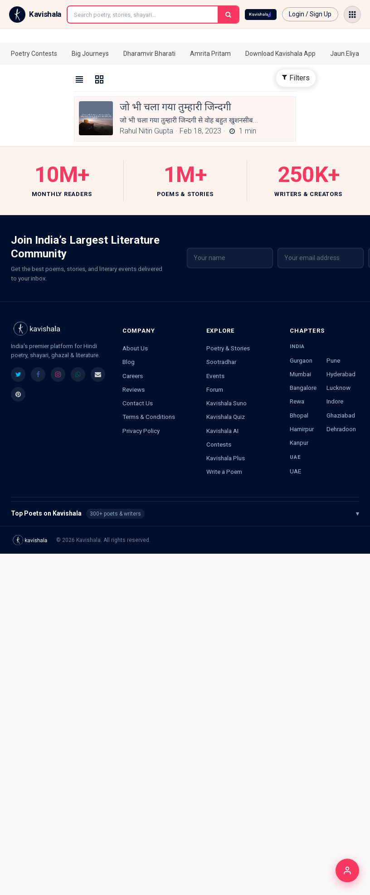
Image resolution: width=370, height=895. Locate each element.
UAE (295, 471)
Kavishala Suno (226, 403)
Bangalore (303, 387)
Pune (333, 360)
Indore (334, 401)
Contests (218, 444)
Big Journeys (90, 53)
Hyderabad (340, 374)
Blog (128, 361)
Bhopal (299, 415)
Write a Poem (224, 471)
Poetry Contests (34, 53)
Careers (132, 375)
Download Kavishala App (280, 53)
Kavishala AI (222, 430)
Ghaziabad (340, 415)
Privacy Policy (141, 430)
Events (215, 375)
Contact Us (137, 403)
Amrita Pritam (210, 53)
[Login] (347, 870)
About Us (135, 348)
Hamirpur (302, 429)
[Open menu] (352, 14)
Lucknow (338, 387)
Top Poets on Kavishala (185, 514)
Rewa (297, 401)
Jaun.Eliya (344, 53)
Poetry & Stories (228, 348)
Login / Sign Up (310, 14)
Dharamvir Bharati (149, 53)
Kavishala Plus (225, 458)
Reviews (133, 389)
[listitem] (18, 374)
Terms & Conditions (148, 416)
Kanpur (299, 442)
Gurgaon (301, 360)
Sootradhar (221, 361)
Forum (214, 389)
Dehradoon (341, 429)
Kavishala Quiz (225, 416)
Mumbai (300, 374)
